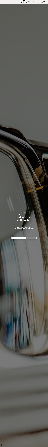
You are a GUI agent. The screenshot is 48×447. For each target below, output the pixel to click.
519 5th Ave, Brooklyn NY (42, 2)
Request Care (29, 2)
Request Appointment (18, 237)
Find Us (33, 2)
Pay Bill (37, 2)
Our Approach (31, 237)
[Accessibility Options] (2, 445)
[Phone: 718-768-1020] (43, 1)
